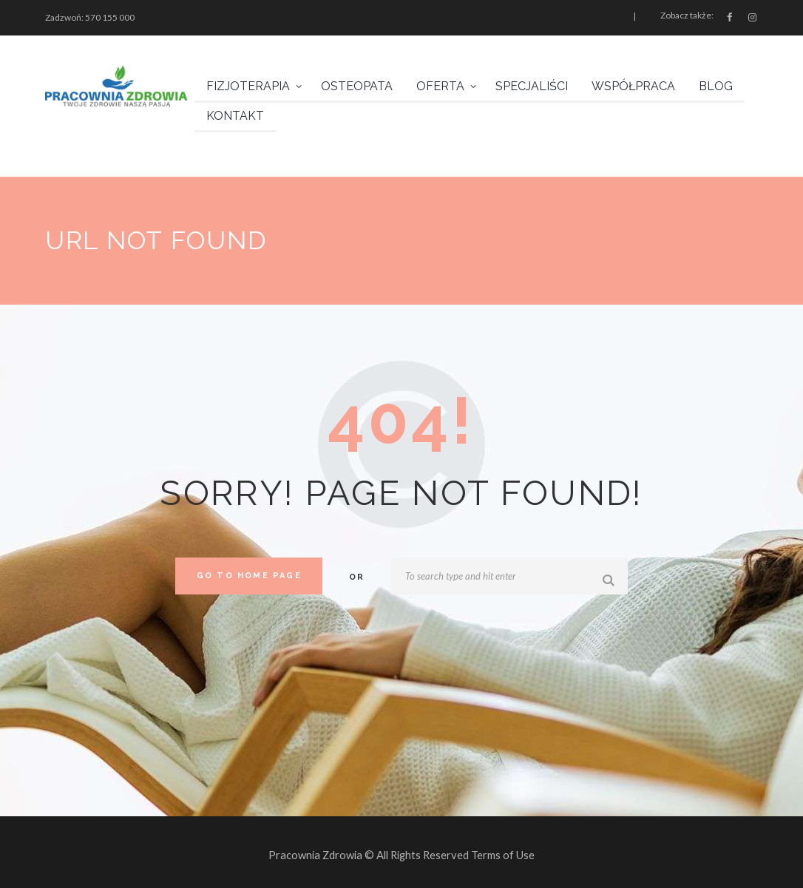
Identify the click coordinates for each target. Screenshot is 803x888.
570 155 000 (110, 17)
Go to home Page (249, 575)
